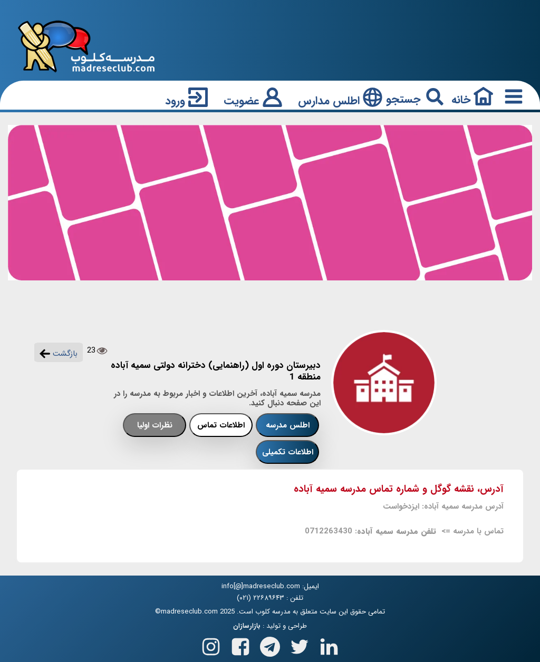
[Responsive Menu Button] (511, 96)
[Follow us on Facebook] (240, 644)
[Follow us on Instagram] (211, 644)
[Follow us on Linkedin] (329, 644)
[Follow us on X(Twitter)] (299, 644)
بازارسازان (247, 626)
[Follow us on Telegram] (270, 644)
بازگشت (59, 353)
